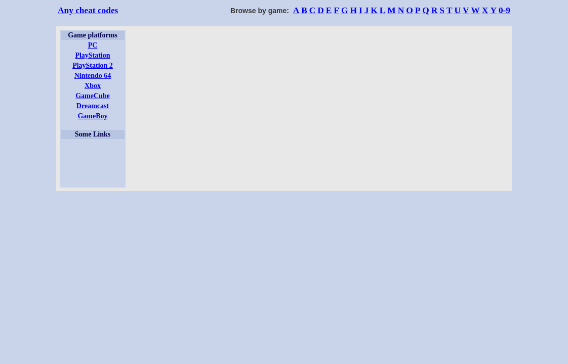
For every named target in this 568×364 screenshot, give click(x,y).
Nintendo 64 (92, 75)
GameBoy (92, 116)
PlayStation (92, 55)
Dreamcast (92, 106)
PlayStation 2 (92, 65)
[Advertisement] (92, 163)
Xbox (93, 85)
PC (93, 45)
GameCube (92, 96)
